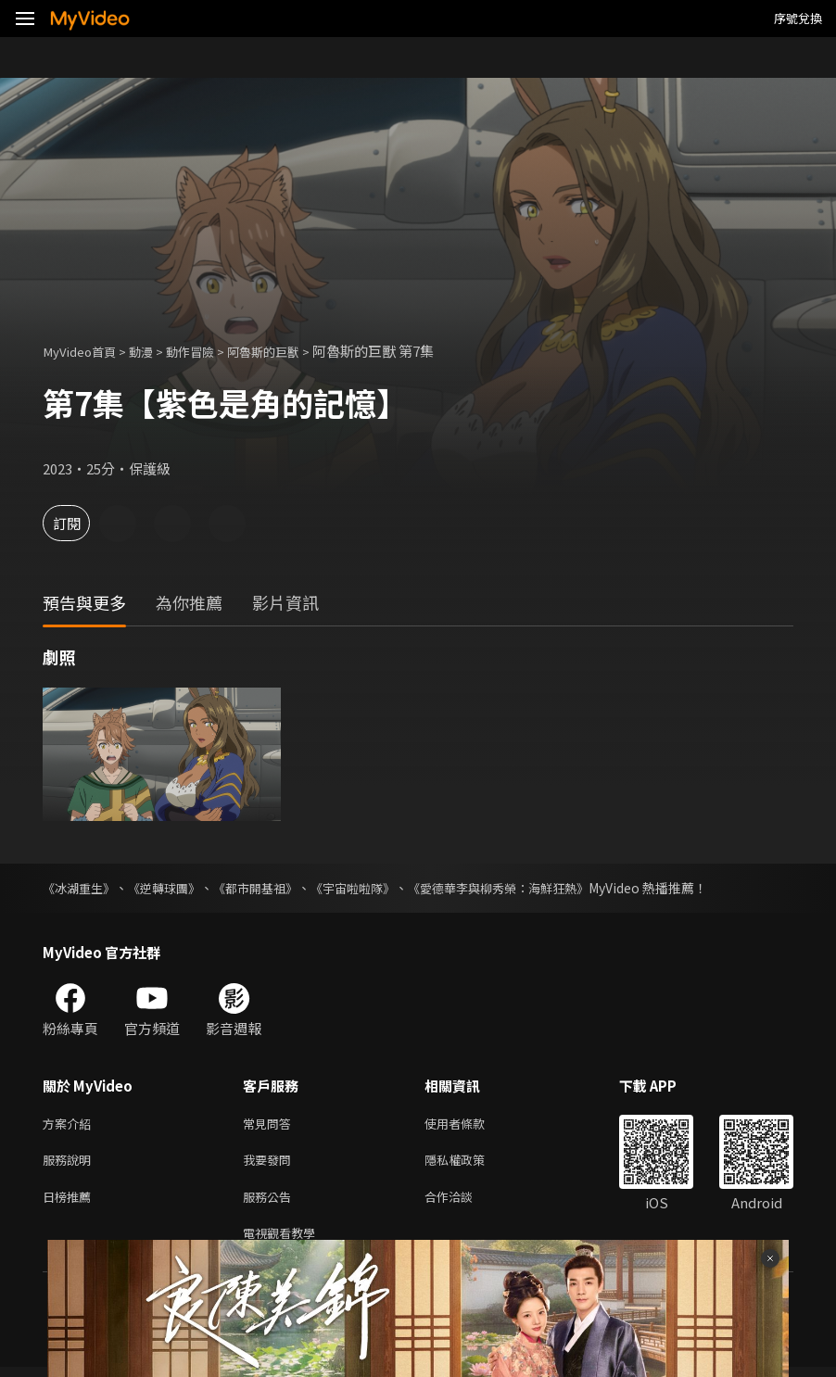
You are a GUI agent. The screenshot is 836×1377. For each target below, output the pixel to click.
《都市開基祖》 (269, 887)
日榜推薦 (70, 1202)
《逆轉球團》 (172, 887)
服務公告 (270, 1202)
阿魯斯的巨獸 (291, 350)
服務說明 (70, 1163)
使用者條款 (470, 1124)
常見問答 (270, 1124)
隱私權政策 (470, 1163)
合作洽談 (463, 1202)
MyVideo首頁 (85, 350)
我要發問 (270, 1163)
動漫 (154, 350)
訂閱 (80, 523)
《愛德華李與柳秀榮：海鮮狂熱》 (529, 887)
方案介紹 (70, 1124)
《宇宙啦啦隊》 (373, 887)
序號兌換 (798, 18)
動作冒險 (208, 350)
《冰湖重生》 (81, 887)
